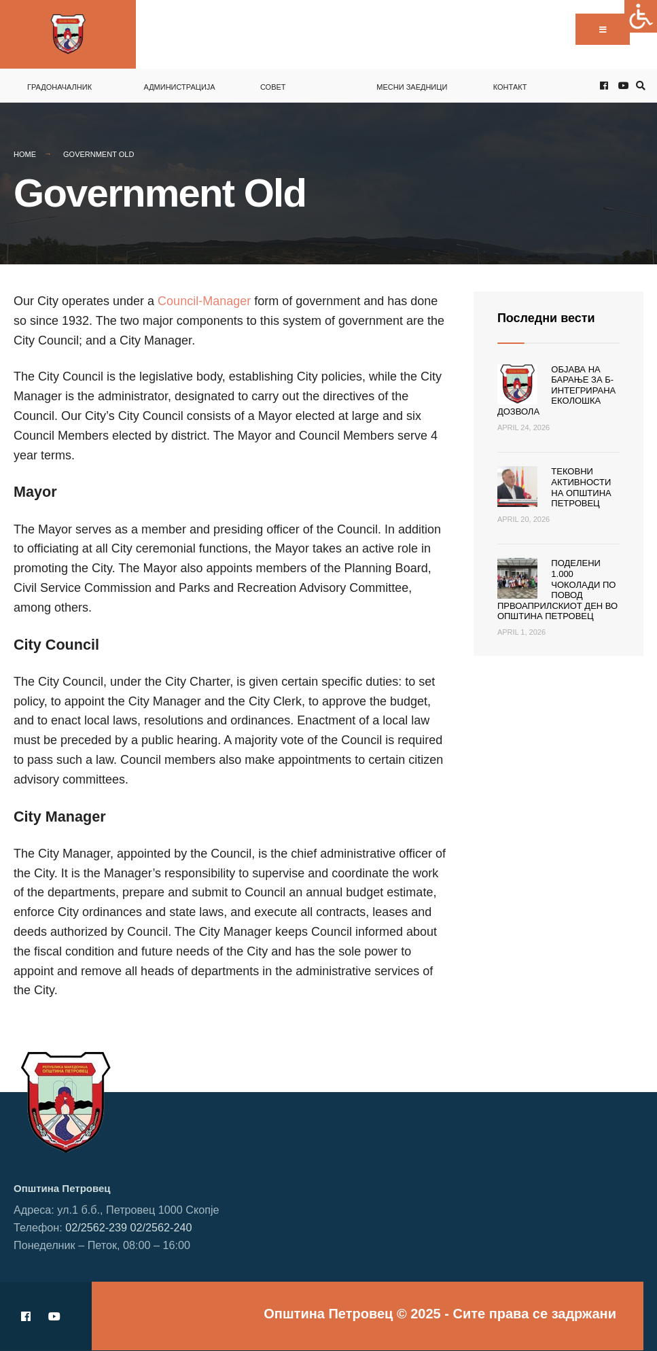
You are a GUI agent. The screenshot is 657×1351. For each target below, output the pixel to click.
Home (25, 154)
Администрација (179, 87)
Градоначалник (59, 87)
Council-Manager (206, 301)
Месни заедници (411, 87)
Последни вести (546, 318)
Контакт (510, 87)
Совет (273, 87)
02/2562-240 (161, 1227)
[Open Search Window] (638, 86)
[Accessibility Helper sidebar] (640, 16)
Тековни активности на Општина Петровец (581, 487)
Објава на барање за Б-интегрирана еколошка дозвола (556, 390)
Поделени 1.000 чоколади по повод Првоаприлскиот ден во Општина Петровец (557, 589)
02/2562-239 (96, 1227)
